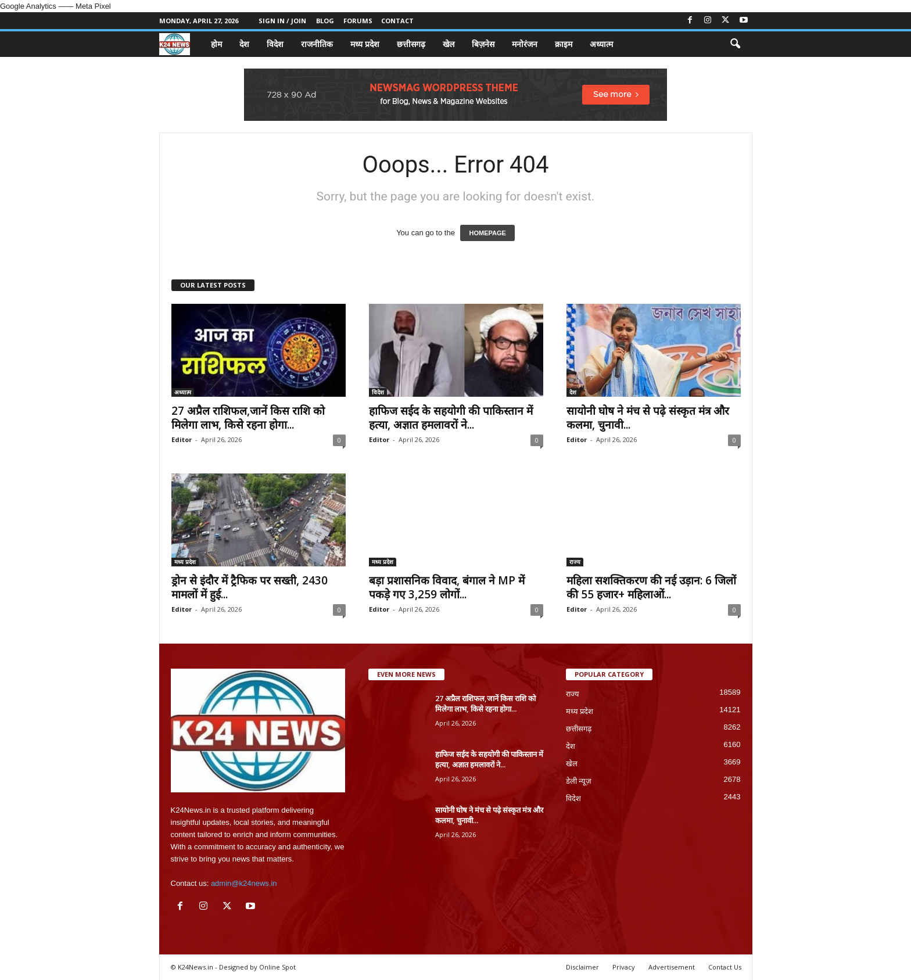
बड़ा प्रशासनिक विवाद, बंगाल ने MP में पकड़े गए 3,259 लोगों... (447, 587)
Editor (181, 439)
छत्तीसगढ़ (411, 43)
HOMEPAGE (487, 232)
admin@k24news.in (244, 883)
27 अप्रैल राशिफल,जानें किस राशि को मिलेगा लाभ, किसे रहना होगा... (248, 417)
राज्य (574, 562)
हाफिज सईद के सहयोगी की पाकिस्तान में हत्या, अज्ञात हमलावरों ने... (451, 417)
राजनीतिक (317, 43)
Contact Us (724, 967)
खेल (448, 43)
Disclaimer (582, 967)
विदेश (275, 43)
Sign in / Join (282, 20)
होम (216, 43)
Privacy (623, 967)
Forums (357, 20)
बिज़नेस (483, 43)
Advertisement (671, 967)
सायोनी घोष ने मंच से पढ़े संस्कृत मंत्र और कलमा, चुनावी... (647, 417)
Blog (325, 20)
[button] (735, 44)
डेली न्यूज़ (579, 781)
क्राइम (563, 43)
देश (244, 43)
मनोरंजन (524, 43)
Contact (397, 20)
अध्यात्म (601, 43)
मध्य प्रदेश (364, 43)
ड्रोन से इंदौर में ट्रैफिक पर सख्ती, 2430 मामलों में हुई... (249, 587)
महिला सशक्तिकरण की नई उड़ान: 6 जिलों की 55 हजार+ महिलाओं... (651, 587)
